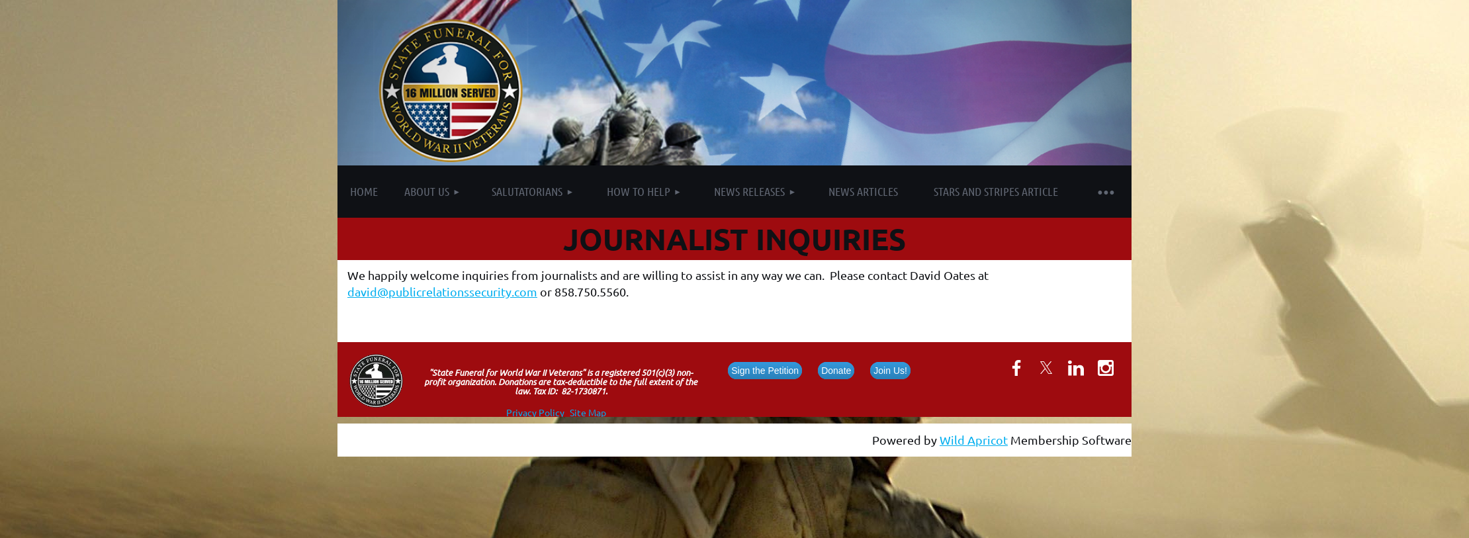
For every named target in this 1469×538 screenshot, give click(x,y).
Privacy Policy (535, 412)
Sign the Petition (765, 370)
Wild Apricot (974, 440)
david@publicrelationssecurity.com (442, 291)
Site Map (588, 412)
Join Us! (890, 370)
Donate (836, 370)
